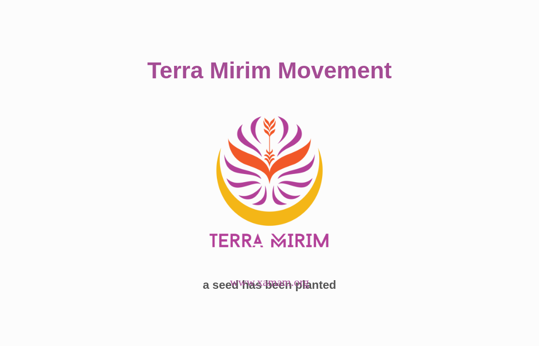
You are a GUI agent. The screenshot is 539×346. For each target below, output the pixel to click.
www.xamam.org (269, 282)
